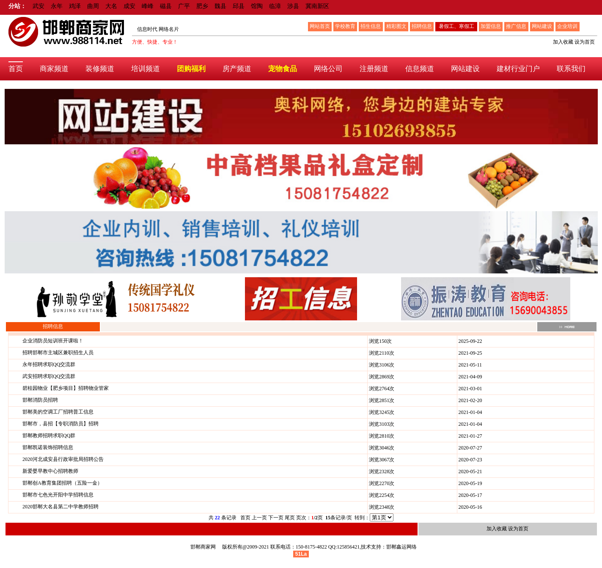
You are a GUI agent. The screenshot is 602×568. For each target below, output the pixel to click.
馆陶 (257, 6)
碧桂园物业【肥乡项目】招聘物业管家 (65, 388)
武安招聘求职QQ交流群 (48, 376)
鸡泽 (75, 6)
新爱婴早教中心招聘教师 (50, 471)
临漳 (275, 6)
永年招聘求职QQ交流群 (48, 364)
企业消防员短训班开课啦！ (52, 341)
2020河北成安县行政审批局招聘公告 (63, 459)
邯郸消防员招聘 (40, 400)
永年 (57, 6)
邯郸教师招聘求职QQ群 (48, 435)
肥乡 (202, 6)
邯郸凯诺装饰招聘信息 (47, 447)
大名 (111, 6)
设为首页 (585, 42)
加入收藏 (563, 42)
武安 (38, 6)
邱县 (239, 6)
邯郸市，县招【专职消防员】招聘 (60, 424)
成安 (129, 6)
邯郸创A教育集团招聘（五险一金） (62, 483)
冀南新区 (317, 6)
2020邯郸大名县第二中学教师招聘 (60, 507)
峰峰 (148, 6)
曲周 (93, 6)
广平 (184, 6)
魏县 (220, 6)
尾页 (290, 518)
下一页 (275, 518)
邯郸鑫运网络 (401, 547)
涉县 (293, 6)
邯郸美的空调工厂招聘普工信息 (57, 412)
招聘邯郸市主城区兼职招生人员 (57, 353)
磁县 (166, 6)
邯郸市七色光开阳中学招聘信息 (57, 495)
